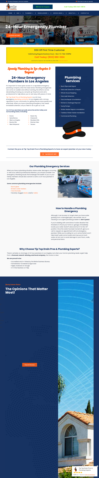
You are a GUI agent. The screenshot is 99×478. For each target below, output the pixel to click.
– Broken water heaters (18, 190)
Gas (19, 13)
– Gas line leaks (15, 192)
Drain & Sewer (43, 13)
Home (10, 13)
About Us (72, 13)
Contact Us (85, 13)
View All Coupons (63, 61)
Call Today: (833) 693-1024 (49, 57)
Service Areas (58, 13)
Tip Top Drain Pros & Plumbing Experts (19, 98)
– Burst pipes (14, 188)
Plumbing (29, 13)
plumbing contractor (21, 100)
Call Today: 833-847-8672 (74, 7)
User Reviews (90, 475)
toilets (36, 195)
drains (26, 195)
